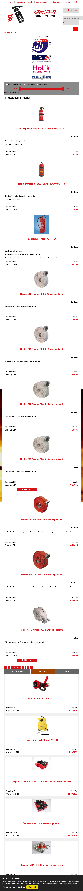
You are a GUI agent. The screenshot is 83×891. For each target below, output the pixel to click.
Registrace (67, 2)
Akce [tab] (67, 671)
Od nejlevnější (12, 98)
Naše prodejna (56, 2)
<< (6, 668)
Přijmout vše (32, 887)
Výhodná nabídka (13, 85)
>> (31, 668)
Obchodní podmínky (42, 2)
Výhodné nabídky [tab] (17, 671)
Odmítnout (21, 887)
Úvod (11, 2)
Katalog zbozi (20, 2)
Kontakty (30, 2)
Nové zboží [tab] (42, 671)
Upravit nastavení (9, 887)
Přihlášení (76, 2)
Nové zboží (29, 85)
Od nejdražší (26, 98)
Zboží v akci (42, 85)
